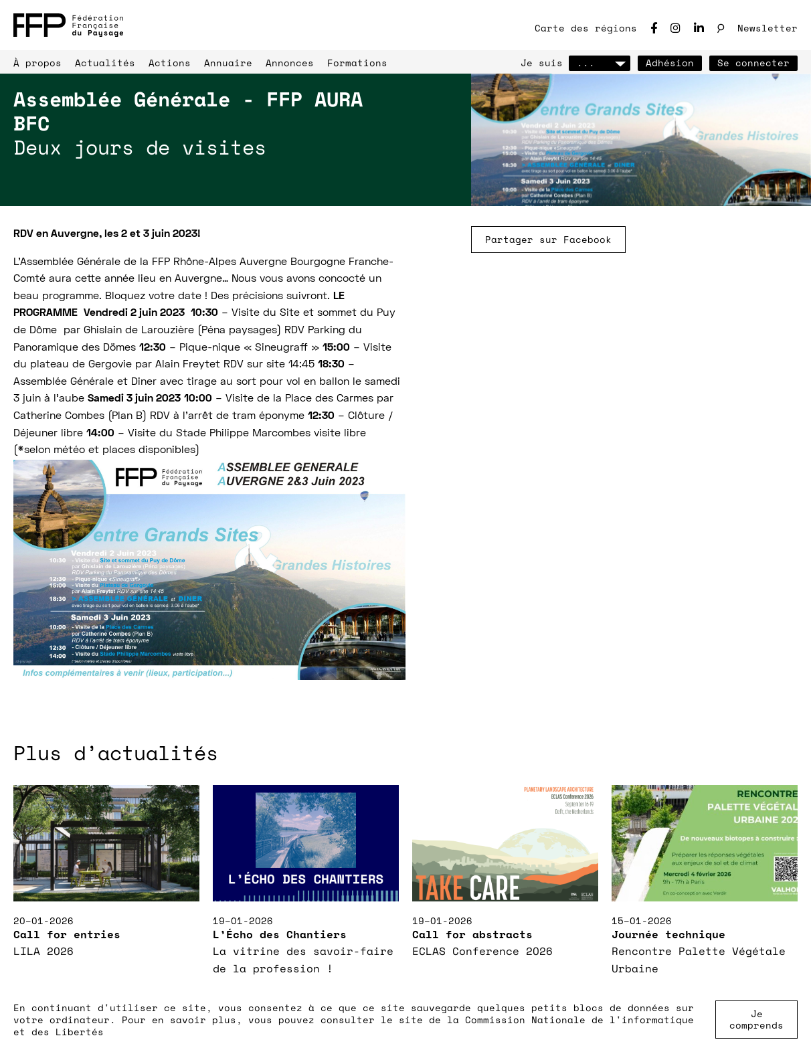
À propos (37, 63)
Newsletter (767, 28)
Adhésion (670, 63)
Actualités (105, 63)
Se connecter (753, 63)
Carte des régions (586, 28)
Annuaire (228, 63)
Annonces (290, 63)
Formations (357, 63)
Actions (170, 63)
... (599, 63)
